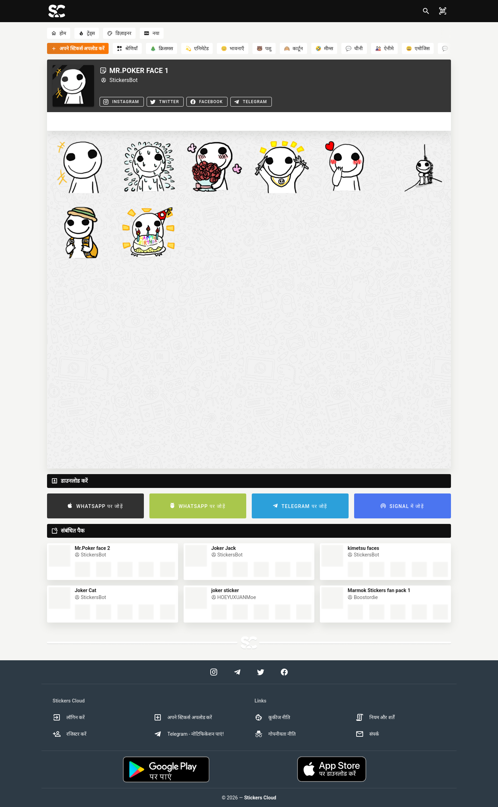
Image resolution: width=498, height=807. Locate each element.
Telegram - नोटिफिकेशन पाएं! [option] (189, 734)
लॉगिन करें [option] (69, 717)
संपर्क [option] (367, 734)
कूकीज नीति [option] (272, 717)
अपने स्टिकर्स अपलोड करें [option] (183, 717)
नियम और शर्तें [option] (375, 717)
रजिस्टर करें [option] (69, 734)
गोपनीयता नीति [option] (275, 734)
